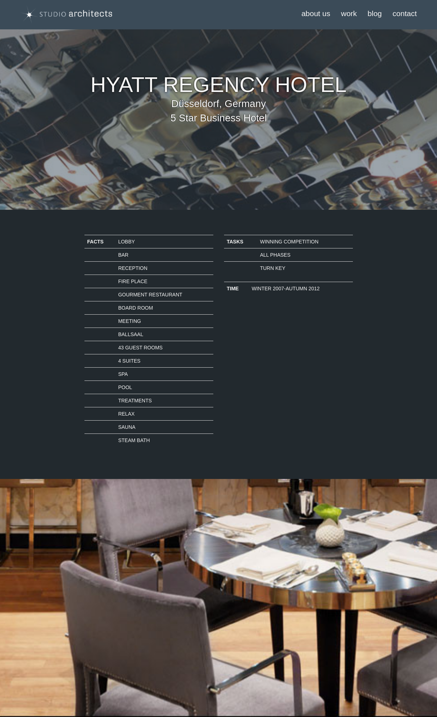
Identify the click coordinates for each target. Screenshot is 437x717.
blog (375, 13)
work (349, 13)
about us (315, 13)
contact (405, 13)
